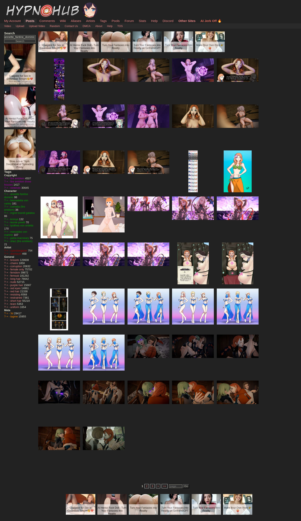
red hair (15, 291)
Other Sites (186, 21)
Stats (142, 21)
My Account (12, 21)
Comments (47, 21)
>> (164, 486)
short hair (16, 300)
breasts (15, 260)
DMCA (87, 26)
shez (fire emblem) (21, 241)
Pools (116, 21)
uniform (15, 307)
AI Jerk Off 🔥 (211, 21)
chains (14, 263)
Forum (129, 21)
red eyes (16, 288)
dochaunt (16, 253)
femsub (15, 275)
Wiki (63, 21)
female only (17, 269)
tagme (14, 316)
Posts (30, 21)
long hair (16, 278)
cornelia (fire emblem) (14, 208)
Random (55, 26)
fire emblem (17, 178)
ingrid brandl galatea (22, 212)
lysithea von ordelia (21, 225)
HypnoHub (15, 5)
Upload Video (37, 26)
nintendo (16, 187)
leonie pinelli (18, 222)
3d (12, 313)
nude (13, 282)
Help (154, 21)
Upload (20, 26)
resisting (15, 294)
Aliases (76, 21)
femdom (15, 272)
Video (7, 26)
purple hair (17, 285)
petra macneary (20, 238)
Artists (90, 21)
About (98, 26)
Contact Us (71, 26)
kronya (14, 219)
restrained (16, 297)
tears (13, 303)
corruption (16, 266)
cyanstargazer (19, 250)
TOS (120, 26)
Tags (103, 21)
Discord (168, 21)
